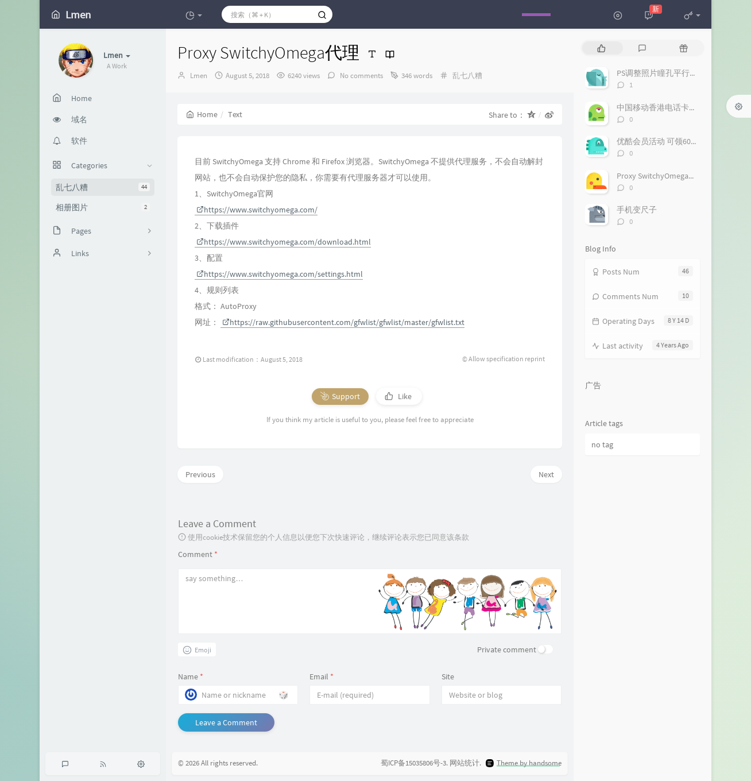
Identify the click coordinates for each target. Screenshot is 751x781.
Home (202, 114)
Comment (198, 554)
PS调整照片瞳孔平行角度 (661, 73)
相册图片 (103, 207)
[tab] (601, 48)
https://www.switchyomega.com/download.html (283, 242)
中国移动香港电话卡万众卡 (665, 107)
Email (321, 676)
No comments (360, 75)
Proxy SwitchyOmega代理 (660, 176)
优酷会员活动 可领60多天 (662, 141)
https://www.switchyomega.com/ (257, 209)
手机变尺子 (637, 209)
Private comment (506, 649)
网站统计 (464, 763)
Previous (200, 474)
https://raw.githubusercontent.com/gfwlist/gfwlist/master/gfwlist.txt (343, 322)
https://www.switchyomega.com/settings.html (279, 274)
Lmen (198, 75)
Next (546, 474)
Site (448, 676)
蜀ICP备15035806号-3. (414, 763)
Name (190, 676)
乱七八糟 (103, 187)
